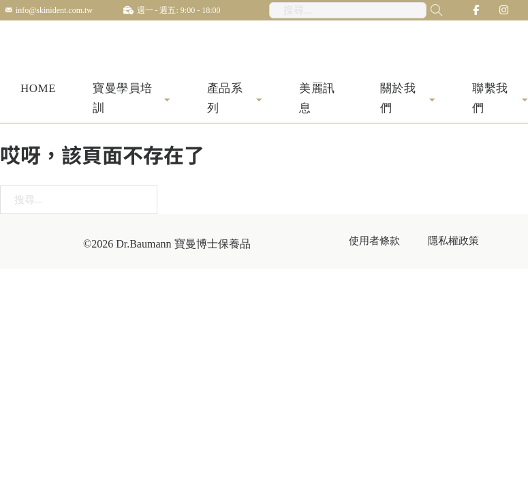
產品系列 (225, 100)
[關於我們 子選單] (432, 100)
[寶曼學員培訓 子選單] (167, 100)
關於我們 (398, 100)
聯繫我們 (490, 100)
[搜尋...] (427, 10)
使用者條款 (374, 242)
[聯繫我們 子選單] (525, 100)
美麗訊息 (317, 100)
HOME (38, 90)
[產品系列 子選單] (259, 100)
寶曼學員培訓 (123, 100)
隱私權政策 (453, 242)
